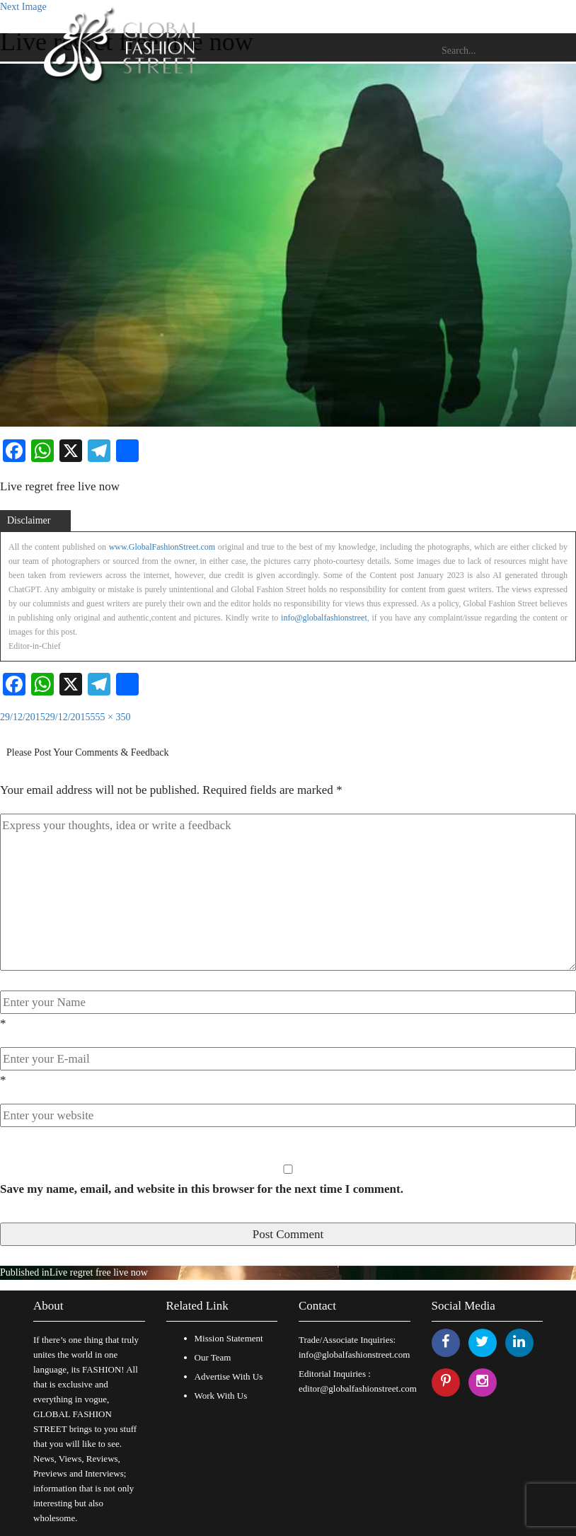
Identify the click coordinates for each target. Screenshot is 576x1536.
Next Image (23, 6)
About (48, 1305)
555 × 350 (111, 717)
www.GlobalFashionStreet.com (162, 547)
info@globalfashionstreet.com (354, 1354)
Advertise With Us (229, 1376)
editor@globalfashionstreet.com (358, 1388)
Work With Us (221, 1395)
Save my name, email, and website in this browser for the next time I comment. (201, 1189)
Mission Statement (229, 1338)
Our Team (213, 1357)
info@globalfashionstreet (324, 618)
